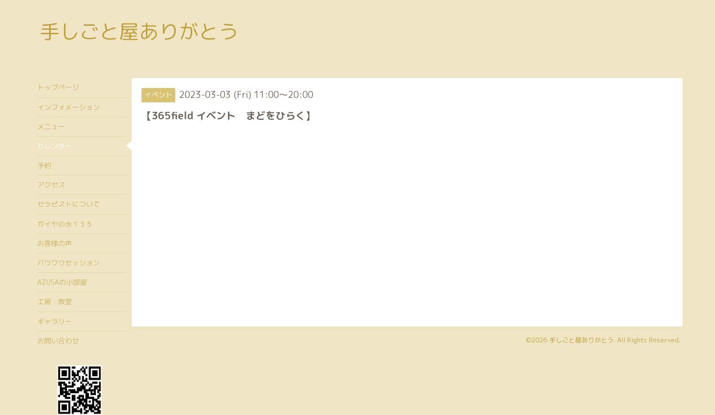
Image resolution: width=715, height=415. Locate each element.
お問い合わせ (58, 340)
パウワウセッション (68, 262)
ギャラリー (54, 321)
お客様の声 (54, 243)
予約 (44, 165)
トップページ (58, 87)
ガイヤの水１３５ (65, 224)
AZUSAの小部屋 (62, 282)
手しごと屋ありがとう (139, 31)
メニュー (51, 126)
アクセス (51, 184)
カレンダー (54, 146)
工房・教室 (54, 301)
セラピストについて (68, 204)
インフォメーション (68, 107)
